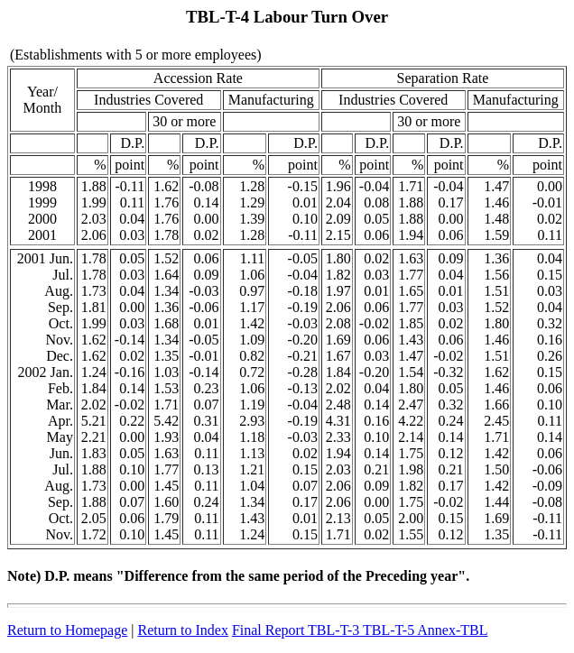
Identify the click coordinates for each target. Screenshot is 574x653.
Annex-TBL (452, 630)
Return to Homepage (67, 630)
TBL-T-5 (390, 630)
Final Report (270, 630)
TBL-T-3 (335, 630)
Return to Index (183, 630)
